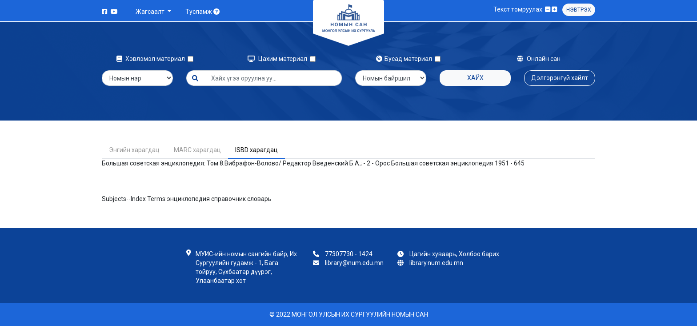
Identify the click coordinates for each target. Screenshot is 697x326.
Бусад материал (405, 58)
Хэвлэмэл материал (152, 58)
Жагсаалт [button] (151, 11)
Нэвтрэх (578, 10)
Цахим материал (279, 58)
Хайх (475, 77)
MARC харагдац (197, 149)
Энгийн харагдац (134, 149)
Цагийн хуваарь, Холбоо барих (454, 254)
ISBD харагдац (256, 149)
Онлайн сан (539, 58)
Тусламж (202, 11)
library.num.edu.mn (436, 262)
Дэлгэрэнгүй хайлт (559, 77)
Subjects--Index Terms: (134, 198)
